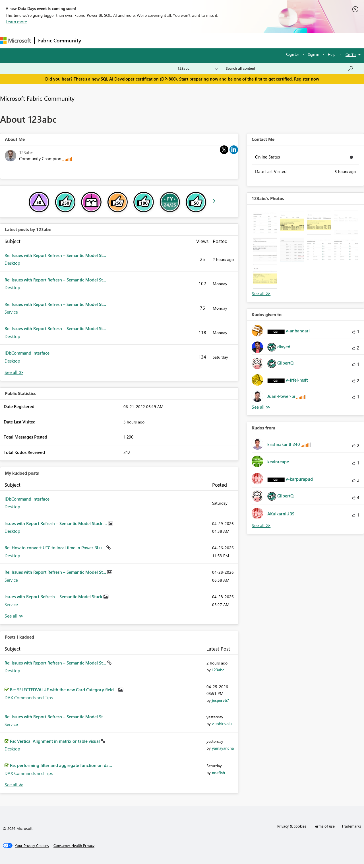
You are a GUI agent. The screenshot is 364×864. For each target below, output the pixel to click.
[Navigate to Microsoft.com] (15, 40)
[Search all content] (289, 68)
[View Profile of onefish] (218, 772)
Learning (215, 40)
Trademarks (351, 826)
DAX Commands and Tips (29, 697)
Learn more (16, 21)
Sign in (313, 54)
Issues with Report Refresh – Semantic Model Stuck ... (56, 523)
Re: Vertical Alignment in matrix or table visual (55, 741)
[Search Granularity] (197, 68)
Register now (306, 79)
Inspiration (119, 40)
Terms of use (324, 826)
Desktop (12, 263)
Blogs (193, 40)
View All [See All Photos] (261, 293)
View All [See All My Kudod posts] (14, 616)
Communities (167, 40)
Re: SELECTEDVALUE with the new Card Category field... (64, 689)
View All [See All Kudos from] (261, 525)
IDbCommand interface (27, 353)
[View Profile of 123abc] (218, 669)
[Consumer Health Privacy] (73, 845)
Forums (94, 40)
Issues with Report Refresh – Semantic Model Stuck (54, 596)
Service (11, 312)
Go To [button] (351, 54)
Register (292, 54)
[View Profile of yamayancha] (223, 748)
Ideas (142, 40)
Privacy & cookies (291, 826)
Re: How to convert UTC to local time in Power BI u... (55, 547)
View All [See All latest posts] (14, 372)
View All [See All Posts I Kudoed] (14, 784)
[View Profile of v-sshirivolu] (222, 723)
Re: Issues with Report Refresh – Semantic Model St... (55, 255)
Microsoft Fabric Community (37, 98)
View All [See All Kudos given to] (261, 407)
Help (332, 54)
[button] (265, 222)
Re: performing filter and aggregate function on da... (61, 765)
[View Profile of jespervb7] (220, 700)
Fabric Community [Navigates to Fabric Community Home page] (59, 40)
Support (239, 40)
